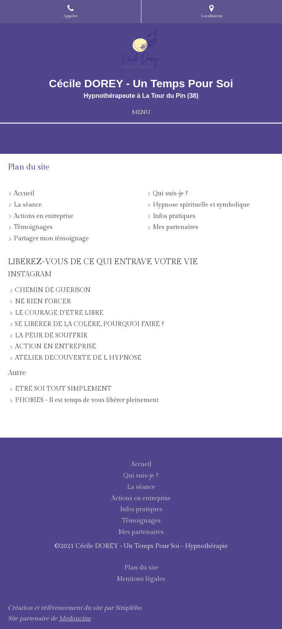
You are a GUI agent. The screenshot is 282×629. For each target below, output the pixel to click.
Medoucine (75, 618)
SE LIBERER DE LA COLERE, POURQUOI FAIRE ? (89, 324)
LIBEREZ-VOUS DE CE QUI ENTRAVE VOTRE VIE (103, 262)
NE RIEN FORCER (43, 301)
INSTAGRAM (30, 274)
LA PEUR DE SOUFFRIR (51, 335)
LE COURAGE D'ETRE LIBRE (59, 313)
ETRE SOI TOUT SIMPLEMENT (63, 389)
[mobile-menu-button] (141, 112)
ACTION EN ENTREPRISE (55, 346)
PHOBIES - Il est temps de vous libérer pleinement (87, 400)
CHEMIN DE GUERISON (52, 290)
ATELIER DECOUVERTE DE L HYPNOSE (78, 358)
